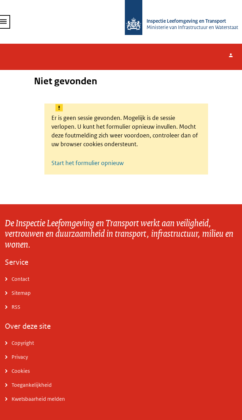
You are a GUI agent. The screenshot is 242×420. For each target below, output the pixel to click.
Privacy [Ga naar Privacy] (20, 357)
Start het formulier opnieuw (87, 163)
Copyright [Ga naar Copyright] (23, 343)
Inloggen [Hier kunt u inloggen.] (234, 57)
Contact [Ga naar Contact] (20, 279)
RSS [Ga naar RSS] (16, 307)
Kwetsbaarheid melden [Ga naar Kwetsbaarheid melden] (38, 399)
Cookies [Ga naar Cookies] (21, 371)
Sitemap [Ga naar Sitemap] (21, 293)
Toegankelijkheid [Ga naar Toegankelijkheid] (32, 385)
